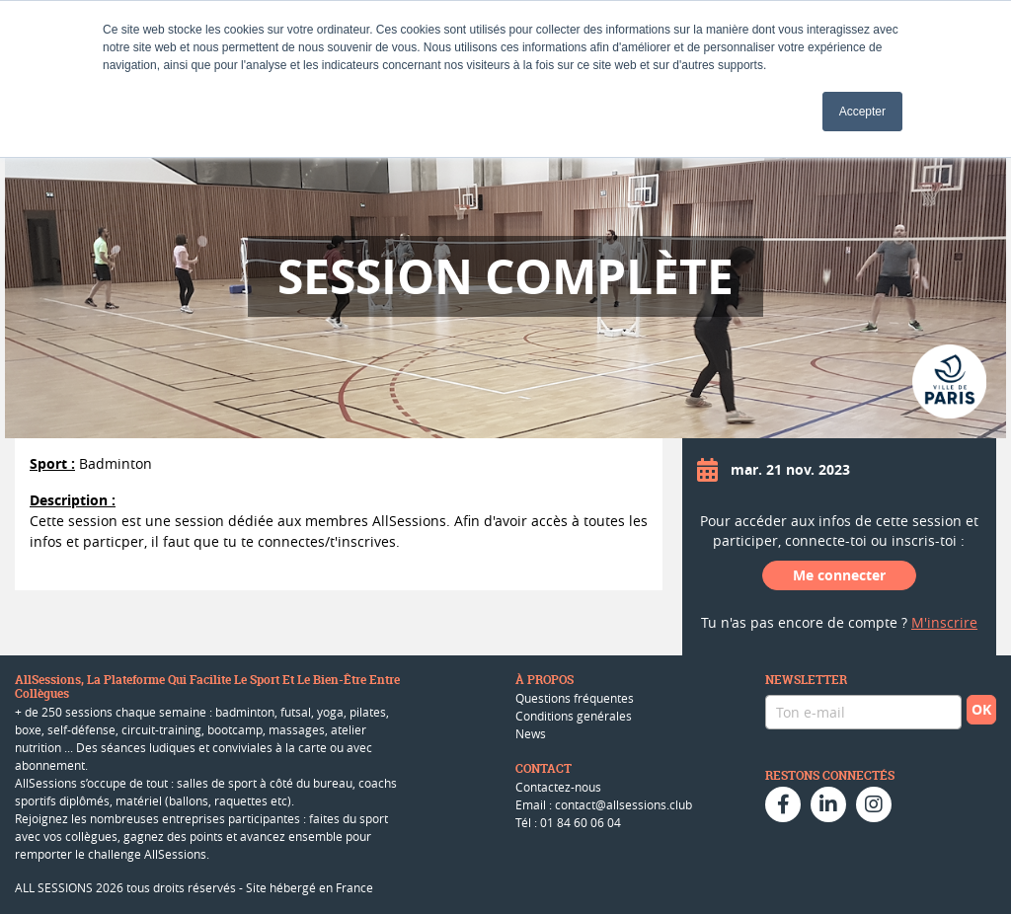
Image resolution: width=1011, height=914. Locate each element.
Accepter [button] (862, 111)
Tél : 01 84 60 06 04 (568, 822)
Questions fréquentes (574, 698)
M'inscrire (944, 622)
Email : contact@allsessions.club (603, 804)
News (530, 733)
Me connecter (839, 575)
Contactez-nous (558, 787)
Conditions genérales (573, 716)
